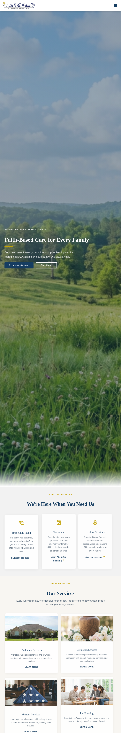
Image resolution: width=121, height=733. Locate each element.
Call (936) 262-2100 (21, 559)
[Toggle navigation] (115, 5)
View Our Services (94, 557)
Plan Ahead (46, 265)
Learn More (32, 667)
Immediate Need (19, 265)
